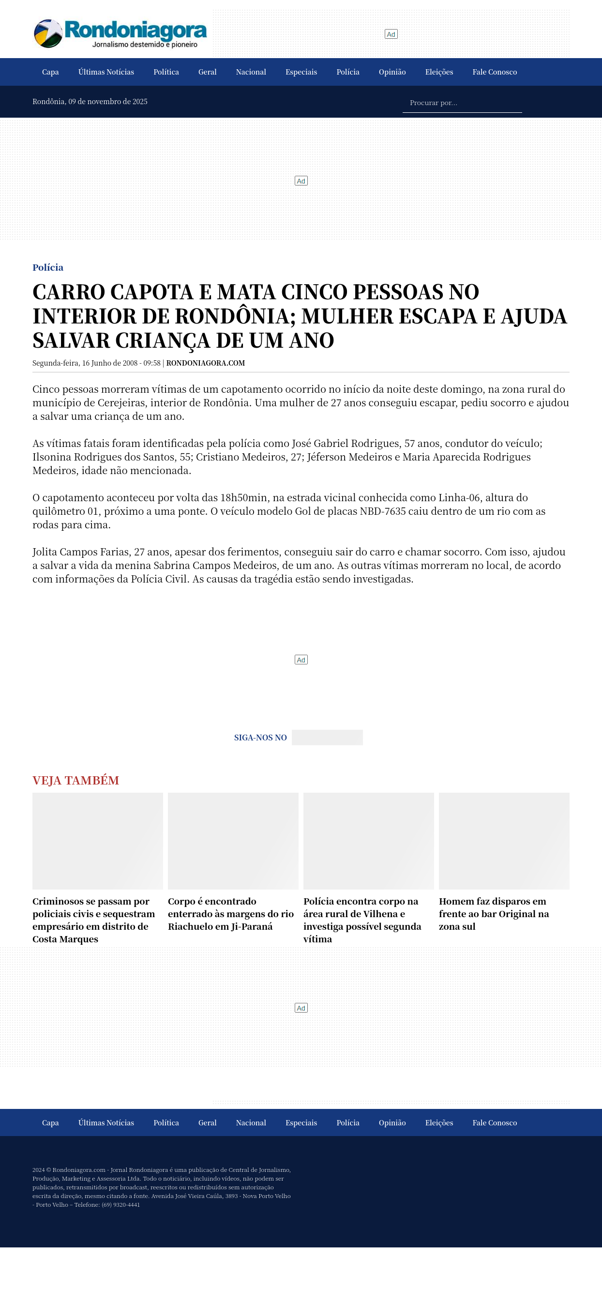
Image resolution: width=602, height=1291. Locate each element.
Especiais (301, 72)
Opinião (392, 72)
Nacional (251, 72)
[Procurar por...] (462, 102)
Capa (50, 72)
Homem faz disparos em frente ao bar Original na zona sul (494, 913)
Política (166, 72)
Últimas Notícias (106, 72)
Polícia (348, 72)
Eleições (439, 72)
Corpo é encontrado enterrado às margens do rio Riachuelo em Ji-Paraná (231, 913)
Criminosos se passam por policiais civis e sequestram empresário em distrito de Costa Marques (93, 919)
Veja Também (76, 779)
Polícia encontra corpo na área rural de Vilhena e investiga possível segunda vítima (362, 919)
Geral (207, 72)
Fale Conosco (495, 72)
